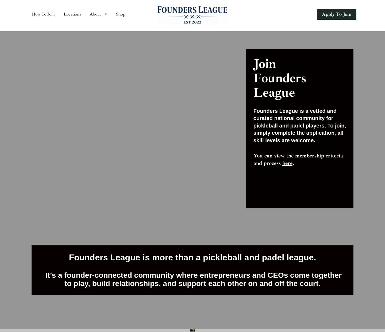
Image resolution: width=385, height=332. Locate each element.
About (98, 15)
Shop (120, 15)
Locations (72, 15)
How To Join (43, 15)
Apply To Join (336, 15)
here (287, 166)
